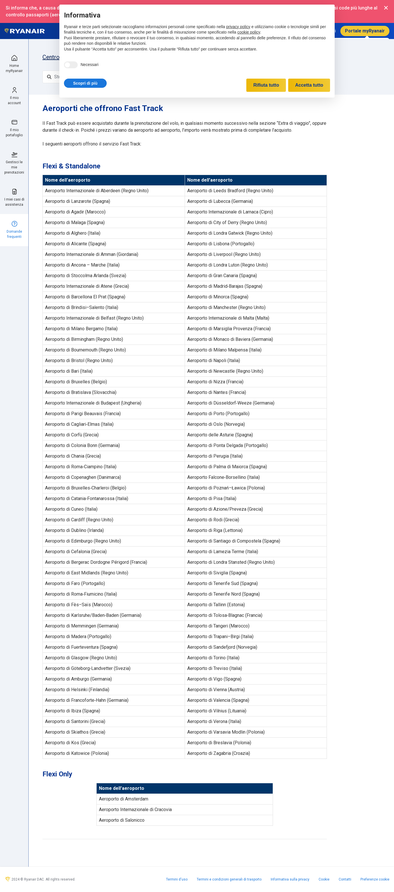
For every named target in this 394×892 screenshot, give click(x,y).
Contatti (345, 879)
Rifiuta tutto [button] (266, 85)
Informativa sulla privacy (290, 879)
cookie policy (248, 32)
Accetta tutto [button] (309, 85)
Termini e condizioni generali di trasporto (229, 879)
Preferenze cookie (374, 879)
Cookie (324, 879)
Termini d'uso (177, 879)
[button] (85, 83)
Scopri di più (85, 83)
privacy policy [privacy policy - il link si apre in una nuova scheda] (238, 26)
